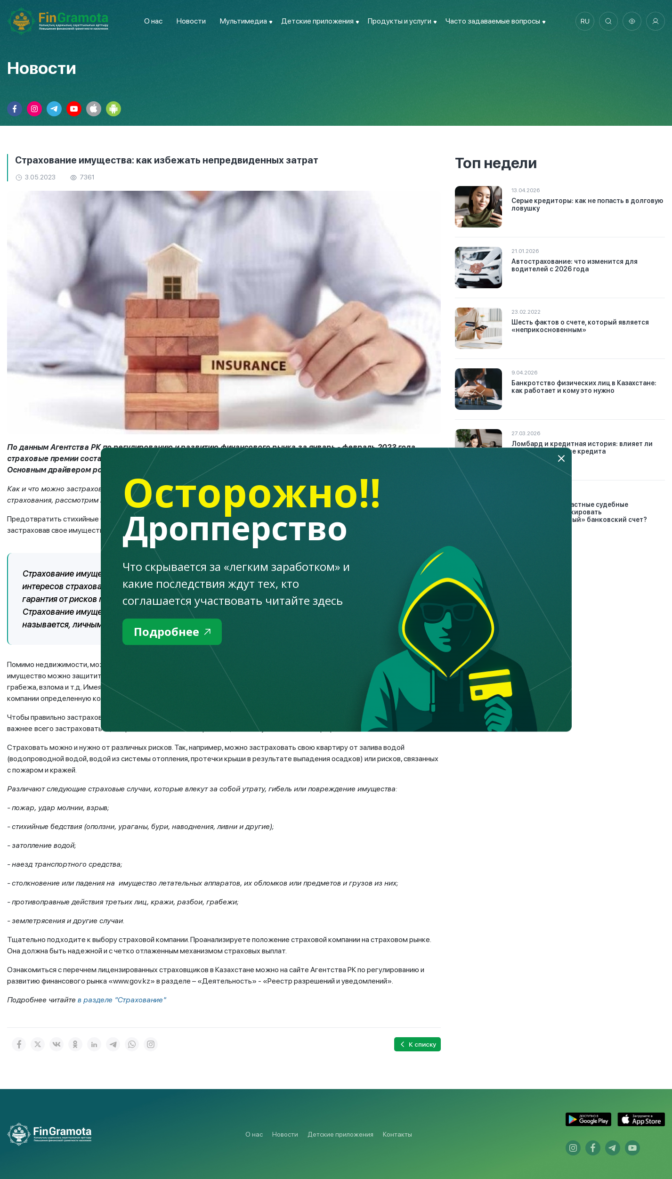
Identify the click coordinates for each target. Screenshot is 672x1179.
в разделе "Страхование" (122, 999)
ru (585, 21)
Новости (191, 20)
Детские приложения (340, 1134)
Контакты (397, 1134)
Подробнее (172, 631)
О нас (153, 20)
